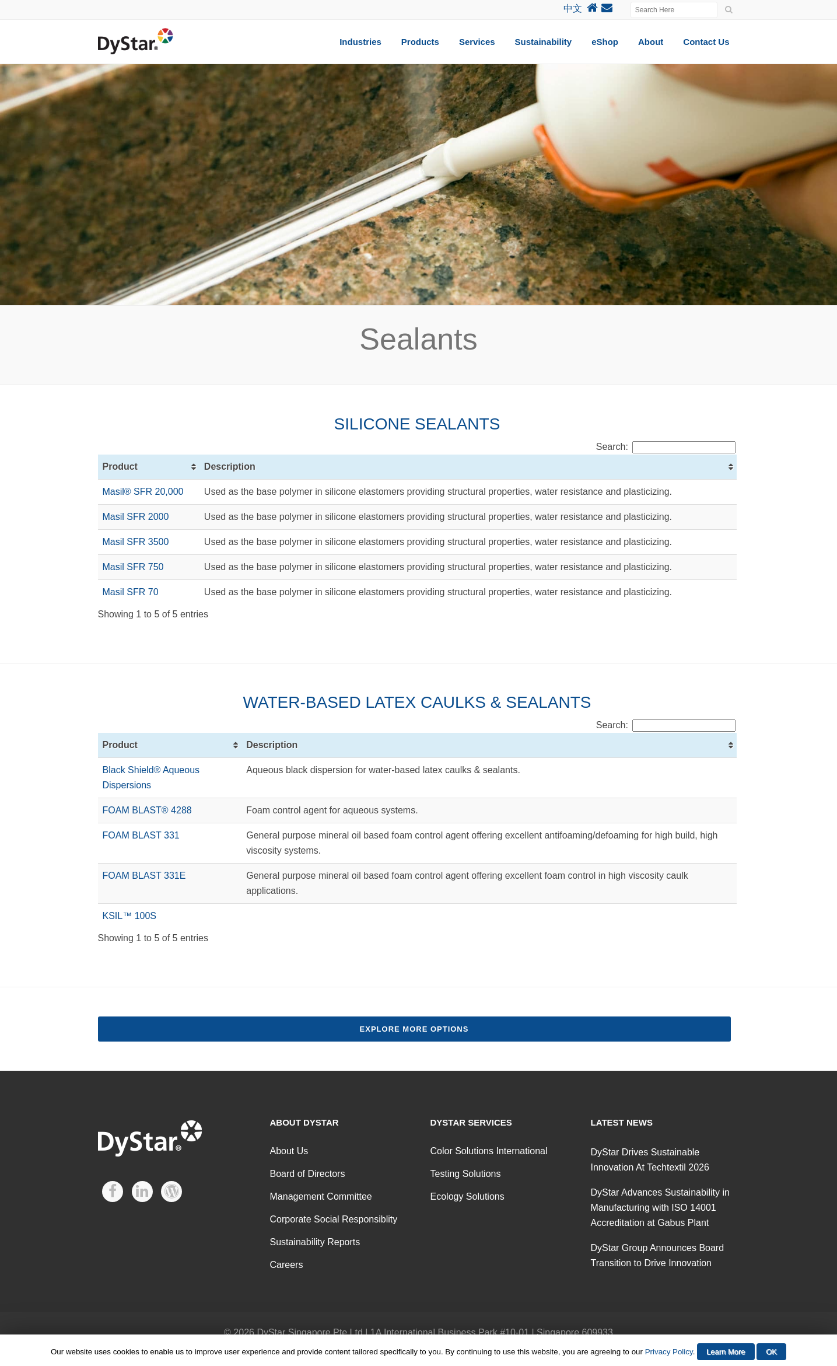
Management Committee (321, 1196)
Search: (666, 447)
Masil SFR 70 (131, 592)
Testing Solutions (465, 1174)
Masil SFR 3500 (136, 542)
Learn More (725, 1351)
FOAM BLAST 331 (141, 835)
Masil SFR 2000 (136, 517)
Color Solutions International (489, 1151)
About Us (289, 1151)
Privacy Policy (669, 1351)
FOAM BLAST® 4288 (147, 810)
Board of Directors (307, 1174)
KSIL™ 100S (130, 916)
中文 (572, 8)
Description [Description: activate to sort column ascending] (229, 466)
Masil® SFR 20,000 (143, 492)
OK (771, 1351)
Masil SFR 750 (133, 567)
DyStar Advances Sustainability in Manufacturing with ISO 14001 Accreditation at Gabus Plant (660, 1207)
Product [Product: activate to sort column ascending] (120, 466)
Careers (286, 1265)
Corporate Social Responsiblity (334, 1219)
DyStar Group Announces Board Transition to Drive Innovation (657, 1255)
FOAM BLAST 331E (144, 876)
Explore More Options (414, 1029)
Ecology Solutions (467, 1196)
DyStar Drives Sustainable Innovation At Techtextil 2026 (650, 1159)
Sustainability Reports (315, 1242)
